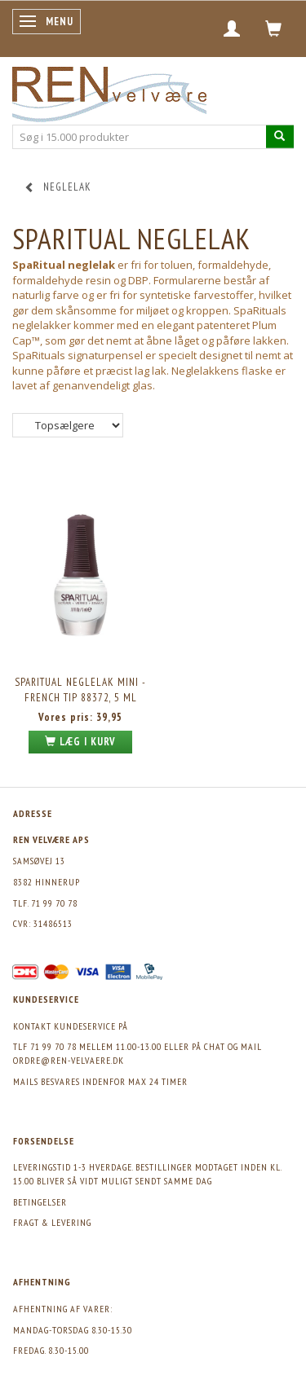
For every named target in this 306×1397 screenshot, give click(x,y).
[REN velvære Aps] (109, 91)
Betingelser (40, 1202)
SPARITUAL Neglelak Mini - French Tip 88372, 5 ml (80, 690)
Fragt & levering (52, 1222)
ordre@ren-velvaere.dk (68, 1060)
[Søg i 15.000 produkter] (280, 136)
